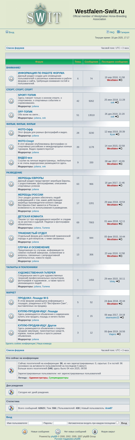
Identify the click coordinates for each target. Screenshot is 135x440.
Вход (10, 32)
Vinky (112, 281)
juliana (35, 106)
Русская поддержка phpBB (67, 439)
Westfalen (112, 80)
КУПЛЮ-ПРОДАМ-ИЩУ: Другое (37, 325)
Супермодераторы (58, 378)
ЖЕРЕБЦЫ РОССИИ (30, 194)
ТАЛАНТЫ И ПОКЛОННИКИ (21, 267)
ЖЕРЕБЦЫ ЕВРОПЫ (31, 178)
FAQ (110, 32)
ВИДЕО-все (25, 157)
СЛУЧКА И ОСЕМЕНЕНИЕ (34, 247)
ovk (112, 102)
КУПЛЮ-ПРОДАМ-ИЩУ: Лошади (38, 311)
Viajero (112, 334)
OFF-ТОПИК (25, 111)
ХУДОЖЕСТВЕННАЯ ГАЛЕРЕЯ (37, 272)
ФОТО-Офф (25, 129)
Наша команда (44, 343)
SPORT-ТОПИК (27, 95)
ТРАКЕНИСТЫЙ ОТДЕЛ (32, 233)
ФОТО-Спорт (26, 141)
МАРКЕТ (11, 292)
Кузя (112, 134)
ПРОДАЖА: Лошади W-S (33, 298)
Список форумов (15, 48)
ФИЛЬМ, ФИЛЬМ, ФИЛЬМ (20, 124)
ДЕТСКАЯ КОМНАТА (30, 216)
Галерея (124, 32)
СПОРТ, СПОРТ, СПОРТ (19, 89)
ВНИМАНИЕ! (13, 67)
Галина (46, 227)
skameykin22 (112, 317)
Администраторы (38, 378)
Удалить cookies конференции (20, 343)
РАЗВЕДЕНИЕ (14, 172)
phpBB (54, 436)
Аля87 (108, 408)
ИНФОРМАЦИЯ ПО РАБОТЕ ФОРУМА (41, 73)
